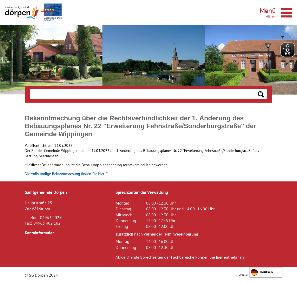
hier (219, 257)
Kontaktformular (39, 232)
